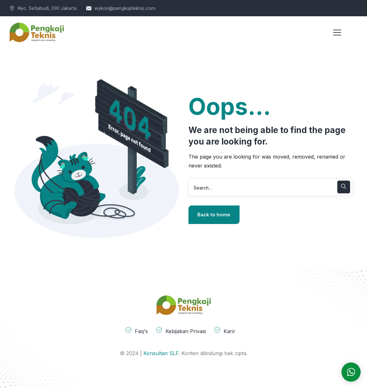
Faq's (141, 331)
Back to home (213, 215)
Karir (229, 331)
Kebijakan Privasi (185, 331)
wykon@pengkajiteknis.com (125, 8)
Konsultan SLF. (161, 353)
